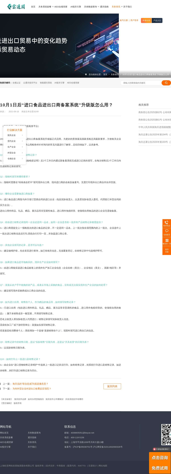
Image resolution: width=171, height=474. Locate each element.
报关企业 (12, 135)
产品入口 (157, 20)
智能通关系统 (46, 83)
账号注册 (124, 20)
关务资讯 (115, 74)
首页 (105, 74)
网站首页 (4, 433)
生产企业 (12, 147)
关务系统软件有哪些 (74, 399)
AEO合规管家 (73, 83)
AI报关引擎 (59, 83)
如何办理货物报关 (36, 399)
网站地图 (103, 465)
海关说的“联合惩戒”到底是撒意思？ (30, 384)
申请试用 (146, 20)
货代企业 (12, 141)
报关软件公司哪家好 (55, 399)
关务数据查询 (34, 433)
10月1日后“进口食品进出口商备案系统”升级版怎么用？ (146, 74)
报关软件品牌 (20, 399)
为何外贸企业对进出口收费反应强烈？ (32, 388)
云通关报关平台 (30, 83)
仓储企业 (12, 158)
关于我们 (32, 447)
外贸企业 (12, 153)
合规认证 (17, 83)
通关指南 (32, 437)
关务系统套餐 (6, 437)
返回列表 (112, 386)
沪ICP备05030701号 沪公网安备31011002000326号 (98, 447)
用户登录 (134, 20)
